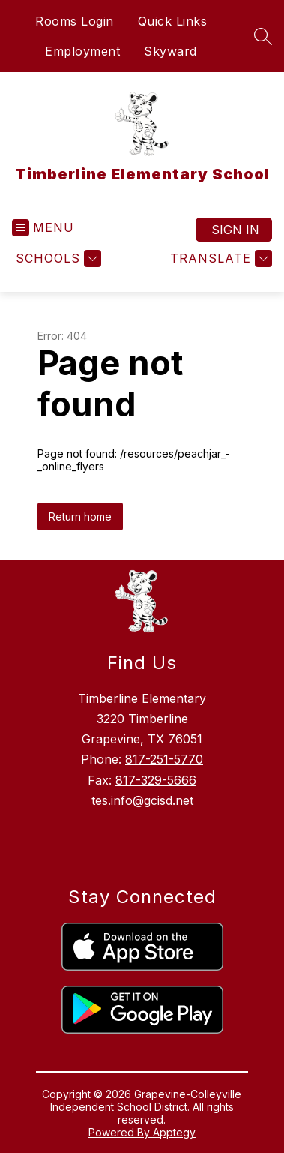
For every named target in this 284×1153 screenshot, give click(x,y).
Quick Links (173, 21)
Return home (80, 516)
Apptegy (174, 1132)
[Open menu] (43, 227)
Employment (82, 51)
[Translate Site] (219, 258)
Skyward (170, 51)
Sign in (235, 229)
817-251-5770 (164, 759)
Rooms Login (74, 21)
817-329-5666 (155, 780)
